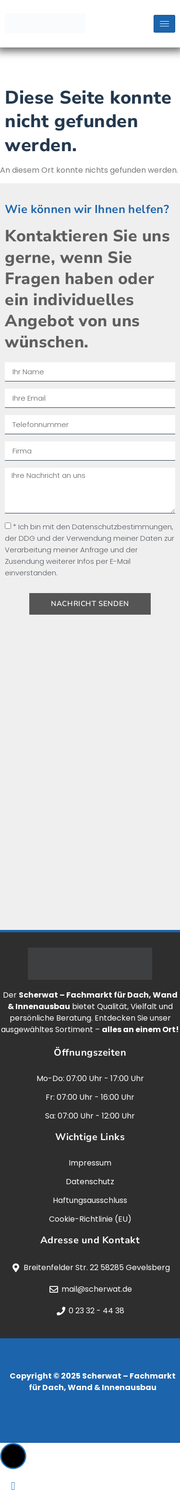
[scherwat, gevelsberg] (90, 777)
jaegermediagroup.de (92, 1422)
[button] (13, 1456)
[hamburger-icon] (164, 24)
